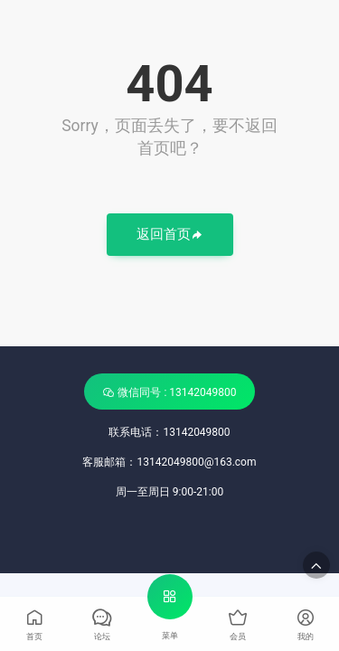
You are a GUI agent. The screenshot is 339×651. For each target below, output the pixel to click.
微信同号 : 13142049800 (169, 392)
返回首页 (170, 235)
